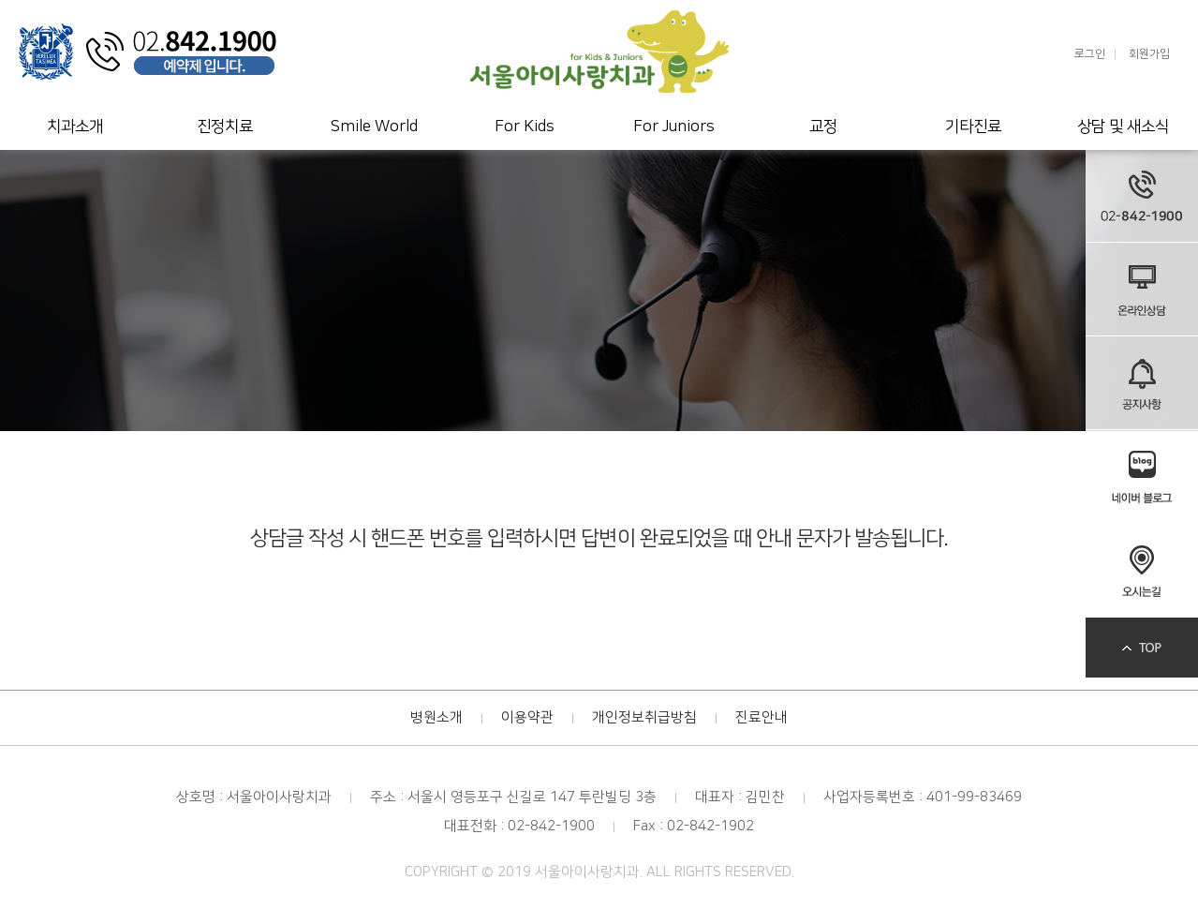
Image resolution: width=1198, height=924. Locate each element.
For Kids (525, 126)
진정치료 (225, 126)
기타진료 (973, 126)
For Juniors (674, 126)
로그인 (1089, 54)
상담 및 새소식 (1123, 126)
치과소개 (75, 126)
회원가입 (1149, 54)
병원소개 (436, 717)
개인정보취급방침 (644, 717)
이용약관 (527, 717)
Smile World (374, 126)
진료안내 (761, 717)
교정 (823, 126)
